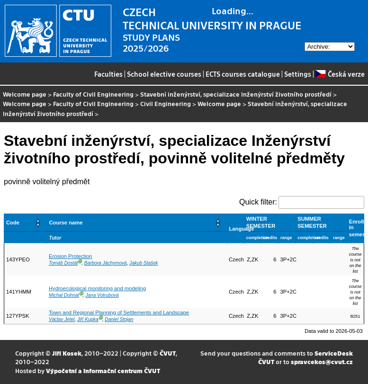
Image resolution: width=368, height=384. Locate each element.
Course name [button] (65, 222)
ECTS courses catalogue (243, 74)
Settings (297, 74)
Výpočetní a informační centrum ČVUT (103, 370)
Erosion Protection (70, 256)
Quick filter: (258, 202)
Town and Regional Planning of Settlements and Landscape (119, 312)
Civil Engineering (165, 103)
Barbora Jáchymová (105, 263)
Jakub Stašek (143, 263)
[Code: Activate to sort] (25, 222)
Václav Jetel (61, 319)
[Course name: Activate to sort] (137, 222)
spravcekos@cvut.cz (322, 361)
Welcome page (24, 94)
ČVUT (168, 353)
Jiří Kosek (66, 353)
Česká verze (339, 74)
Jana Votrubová (101, 295)
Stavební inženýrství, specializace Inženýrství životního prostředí (236, 94)
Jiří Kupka (88, 319)
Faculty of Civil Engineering (93, 94)
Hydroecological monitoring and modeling (97, 288)
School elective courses (164, 74)
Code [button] (12, 222)
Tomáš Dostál (63, 263)
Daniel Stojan (119, 319)
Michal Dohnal (64, 295)
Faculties (108, 74)
